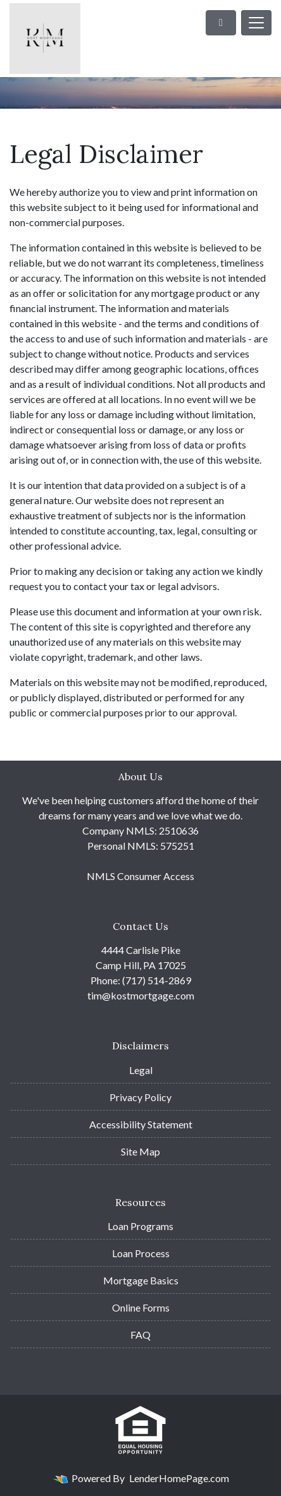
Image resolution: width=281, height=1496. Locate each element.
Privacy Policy (140, 1097)
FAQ (140, 1335)
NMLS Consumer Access (140, 876)
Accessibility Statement (140, 1124)
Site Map (140, 1151)
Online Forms (141, 1307)
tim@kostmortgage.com (140, 995)
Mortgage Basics (140, 1280)
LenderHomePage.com (179, 1478)
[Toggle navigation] (256, 22)
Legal (141, 1070)
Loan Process (141, 1253)
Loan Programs (140, 1226)
